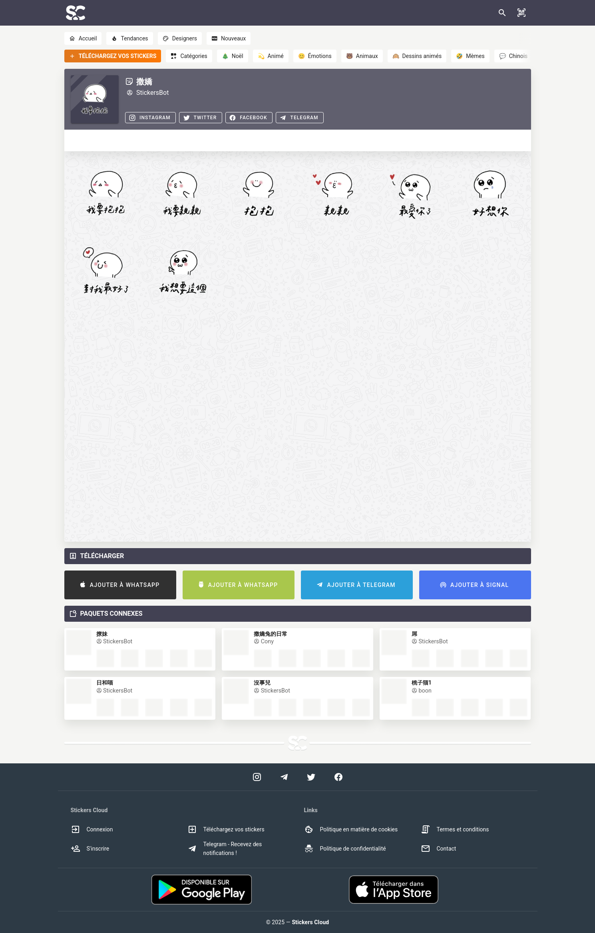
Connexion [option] (92, 829)
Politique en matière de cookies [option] (351, 829)
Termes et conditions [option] (455, 829)
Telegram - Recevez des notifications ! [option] (224, 848)
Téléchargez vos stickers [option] (226, 829)
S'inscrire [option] (90, 848)
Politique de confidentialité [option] (345, 848)
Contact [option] (438, 848)
